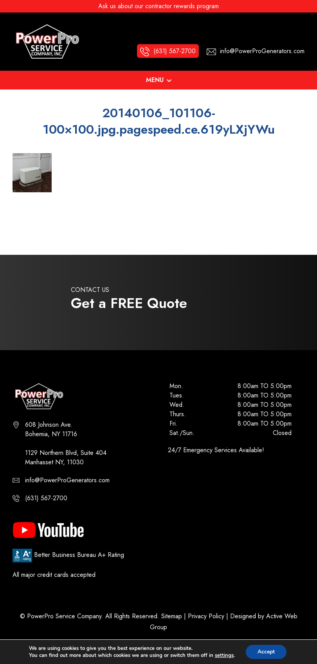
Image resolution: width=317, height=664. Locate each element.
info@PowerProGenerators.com (67, 480)
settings (224, 655)
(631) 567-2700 (46, 498)
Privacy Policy (206, 616)
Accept (266, 651)
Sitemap (171, 616)
